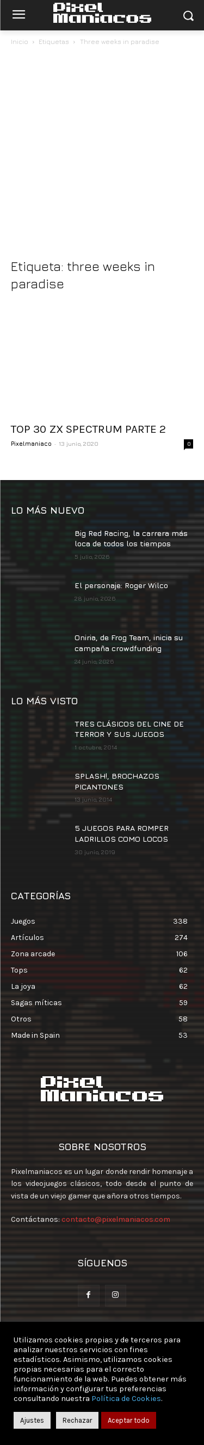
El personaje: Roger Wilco (121, 585)
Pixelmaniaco (31, 443)
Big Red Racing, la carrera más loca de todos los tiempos (131, 538)
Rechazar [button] (77, 1420)
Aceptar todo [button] (129, 1420)
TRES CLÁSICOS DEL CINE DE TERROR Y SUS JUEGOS (129, 729)
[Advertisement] (102, 155)
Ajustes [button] (32, 1420)
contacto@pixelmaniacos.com (115, 1219)
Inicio (19, 41)
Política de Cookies (126, 1398)
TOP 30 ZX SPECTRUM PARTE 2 (88, 429)
